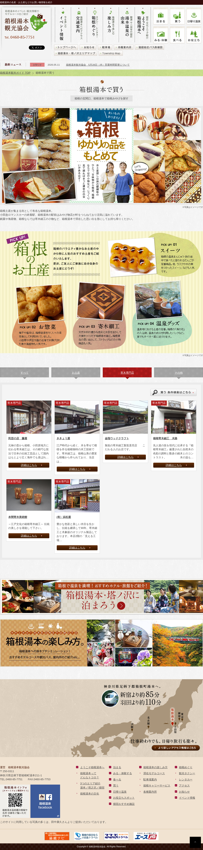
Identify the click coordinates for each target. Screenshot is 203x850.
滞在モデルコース (154, 773)
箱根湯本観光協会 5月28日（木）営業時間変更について (98, 64)
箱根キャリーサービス (156, 785)
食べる (177, 34)
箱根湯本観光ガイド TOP (15, 72)
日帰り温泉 (120, 791)
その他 (179, 372)
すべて (25, 372)
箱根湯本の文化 (89, 793)
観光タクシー (187, 773)
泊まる (160, 16)
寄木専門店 (127, 372)
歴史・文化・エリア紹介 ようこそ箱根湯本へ (143, 25)
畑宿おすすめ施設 (124, 803)
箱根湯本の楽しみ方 (155, 767)
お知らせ (184, 791)
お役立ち (193, 34)
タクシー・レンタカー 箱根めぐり (95, 25)
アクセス (184, 785)
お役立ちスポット (124, 797)
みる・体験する (122, 773)
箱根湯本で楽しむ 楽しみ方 (111, 25)
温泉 (193, 16)
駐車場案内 (150, 779)
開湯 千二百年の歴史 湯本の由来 (127, 25)
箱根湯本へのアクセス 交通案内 (79, 25)
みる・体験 (160, 34)
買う (177, 16)
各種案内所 (150, 791)
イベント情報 (187, 797)
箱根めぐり (185, 767)
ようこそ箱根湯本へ (92, 767)
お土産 (76, 372)
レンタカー (185, 779)
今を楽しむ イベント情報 (63, 25)
